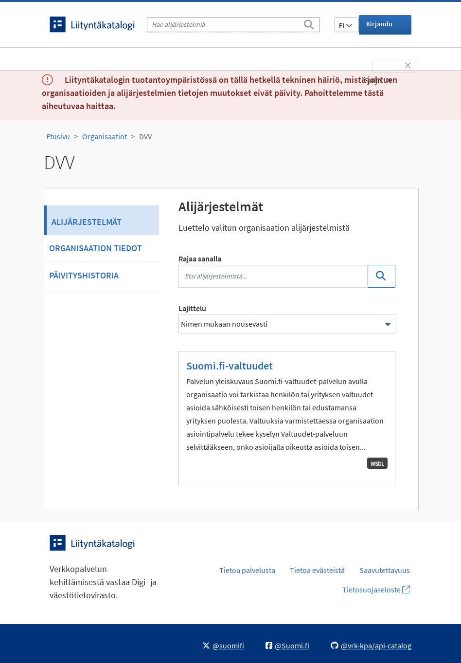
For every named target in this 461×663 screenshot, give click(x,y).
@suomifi (223, 645)
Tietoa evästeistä (317, 570)
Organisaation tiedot (95, 248)
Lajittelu (192, 308)
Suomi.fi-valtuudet (229, 365)
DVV (145, 136)
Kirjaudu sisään (379, 27)
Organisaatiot (104, 136)
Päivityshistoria (84, 275)
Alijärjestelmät (87, 221)
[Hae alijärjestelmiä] (233, 24)
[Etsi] (308, 23)
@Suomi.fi (287, 645)
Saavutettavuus (384, 570)
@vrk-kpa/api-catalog (371, 645)
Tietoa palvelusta (247, 570)
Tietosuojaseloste (376, 589)
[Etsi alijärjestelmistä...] (273, 276)
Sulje (378, 80)
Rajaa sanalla (199, 258)
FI (346, 25)
